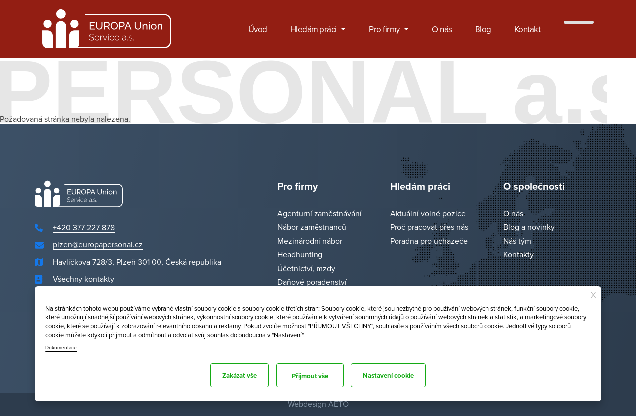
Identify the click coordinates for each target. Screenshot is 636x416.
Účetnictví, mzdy (306, 268)
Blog (483, 29)
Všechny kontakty (83, 279)
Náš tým (517, 240)
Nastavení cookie (317, 375)
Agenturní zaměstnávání (319, 213)
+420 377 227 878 (84, 227)
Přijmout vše (404, 375)
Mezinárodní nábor (309, 240)
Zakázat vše (231, 375)
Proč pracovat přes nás (429, 227)
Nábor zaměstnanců (311, 227)
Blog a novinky (529, 227)
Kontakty (518, 254)
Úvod (257, 29)
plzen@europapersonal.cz (98, 244)
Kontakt (527, 29)
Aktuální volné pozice (428, 213)
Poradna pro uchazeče (429, 240)
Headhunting (299, 254)
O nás (442, 29)
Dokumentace (62, 345)
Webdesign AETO (318, 403)
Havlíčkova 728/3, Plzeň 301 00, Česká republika (137, 261)
